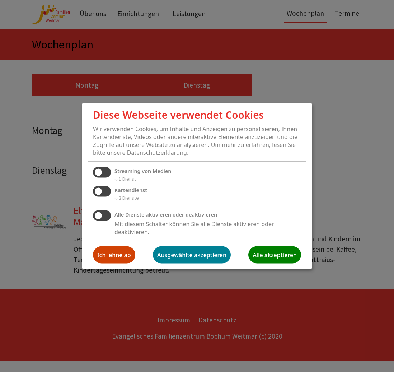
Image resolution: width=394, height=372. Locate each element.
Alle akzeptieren (275, 255)
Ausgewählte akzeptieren (191, 255)
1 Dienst (125, 179)
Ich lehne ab (114, 255)
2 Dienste (126, 198)
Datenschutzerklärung (157, 153)
